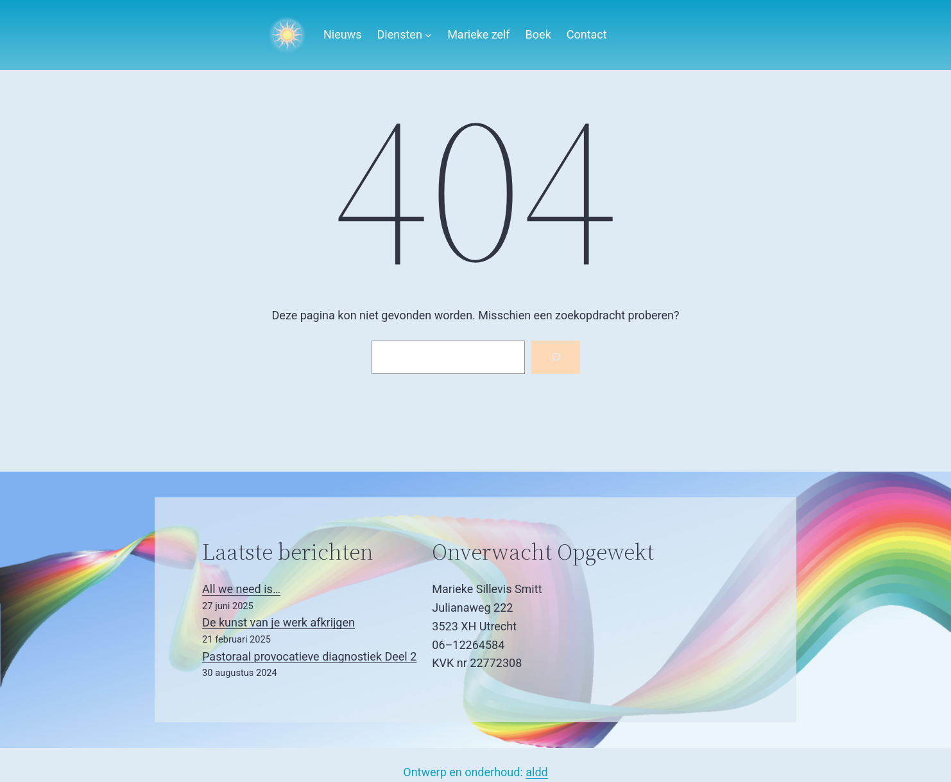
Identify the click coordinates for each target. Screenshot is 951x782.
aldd (536, 772)
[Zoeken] (555, 357)
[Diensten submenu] (428, 35)
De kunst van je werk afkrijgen (278, 622)
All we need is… (241, 589)
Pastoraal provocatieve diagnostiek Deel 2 (309, 656)
